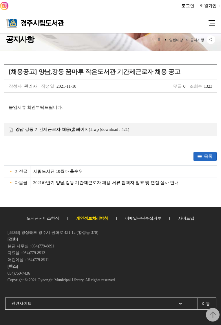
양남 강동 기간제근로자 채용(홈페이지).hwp (54, 129)
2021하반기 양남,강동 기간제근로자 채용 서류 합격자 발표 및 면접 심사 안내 (106, 182)
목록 (205, 156)
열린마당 (176, 40)
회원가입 (208, 5)
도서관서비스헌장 (43, 218)
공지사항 (197, 40)
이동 (206, 304)
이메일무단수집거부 (143, 218)
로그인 (187, 5)
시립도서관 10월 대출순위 (58, 171)
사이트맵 (186, 218)
